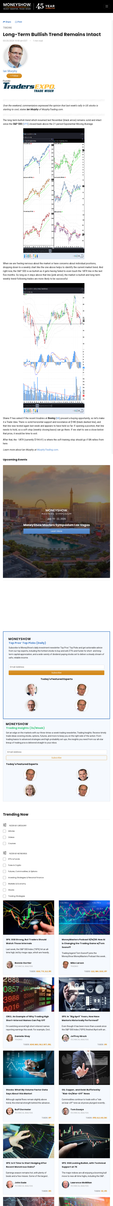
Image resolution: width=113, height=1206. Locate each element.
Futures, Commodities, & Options (22, 871)
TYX (42, 971)
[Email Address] (56, 667)
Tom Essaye (77, 1109)
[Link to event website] (56, 521)
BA (57, 418)
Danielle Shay (22, 1036)
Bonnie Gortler (23, 962)
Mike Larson (77, 962)
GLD (98, 1118)
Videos (11, 837)
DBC (105, 1118)
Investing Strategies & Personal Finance (26, 877)
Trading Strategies (16, 896)
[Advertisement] (56, 603)
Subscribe (56, 672)
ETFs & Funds (14, 859)
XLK (46, 971)
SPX (25, 124)
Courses (12, 843)
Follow (14, 76)
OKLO (41, 1045)
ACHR (32, 1045)
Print (18, 22)
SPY (105, 971)
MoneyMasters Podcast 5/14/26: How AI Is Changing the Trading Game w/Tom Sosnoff (83, 943)
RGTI (45, 1045)
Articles (11, 831)
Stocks (11, 890)
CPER (94, 1118)
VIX (102, 1191)
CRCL (49, 1045)
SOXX (38, 971)
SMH (97, 971)
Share (7, 22)
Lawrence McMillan (81, 1182)
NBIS (36, 1045)
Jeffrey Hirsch (78, 1036)
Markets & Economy (17, 883)
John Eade (20, 1182)
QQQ (92, 971)
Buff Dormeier (23, 1109)
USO (101, 1118)
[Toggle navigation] (107, 6)
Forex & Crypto (14, 865)
